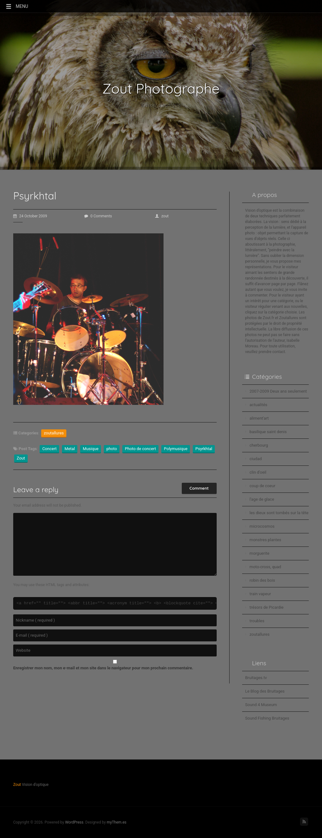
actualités (259, 404)
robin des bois (262, 580)
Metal (69, 448)
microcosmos (262, 526)
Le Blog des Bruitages (265, 691)
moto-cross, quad (265, 566)
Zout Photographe (161, 88)
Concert (49, 448)
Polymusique (175, 448)
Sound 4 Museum (261, 704)
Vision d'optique (161, 105)
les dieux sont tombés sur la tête (279, 512)
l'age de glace (262, 499)
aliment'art (259, 418)
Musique (90, 448)
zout (162, 216)
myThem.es (116, 822)
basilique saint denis (268, 431)
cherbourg (259, 445)
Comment (199, 488)
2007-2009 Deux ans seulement (278, 391)
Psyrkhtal (203, 448)
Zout (21, 458)
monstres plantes (265, 539)
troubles (257, 620)
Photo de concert (140, 448)
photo (111, 448)
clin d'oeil (258, 472)
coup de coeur (262, 485)
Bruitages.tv (256, 677)
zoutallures (54, 433)
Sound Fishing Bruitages (267, 718)
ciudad (256, 458)
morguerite (259, 553)
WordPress (74, 822)
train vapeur (260, 593)
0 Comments (98, 216)
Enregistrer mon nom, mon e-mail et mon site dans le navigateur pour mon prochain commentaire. (103, 668)
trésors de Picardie (267, 607)
